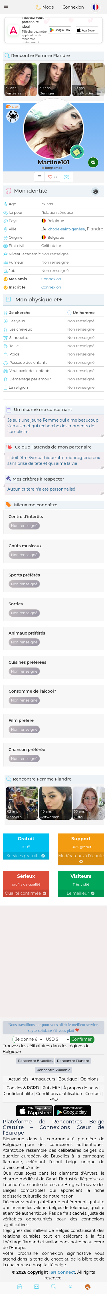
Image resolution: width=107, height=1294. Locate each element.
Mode (45, 7)
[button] (6, 6)
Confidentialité (18, 1093)
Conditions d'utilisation (59, 1093)
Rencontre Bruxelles (35, 1060)
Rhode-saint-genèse (66, 229)
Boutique (67, 1079)
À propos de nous (80, 1087)
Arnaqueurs (43, 1079)
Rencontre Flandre (73, 1060)
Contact (93, 1093)
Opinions (89, 1079)
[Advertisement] (53, 30)
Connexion (73, 7)
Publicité (51, 1087)
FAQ (53, 1099)
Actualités (18, 1079)
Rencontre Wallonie (53, 1070)
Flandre (95, 229)
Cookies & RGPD (23, 1087)
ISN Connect (62, 1272)
